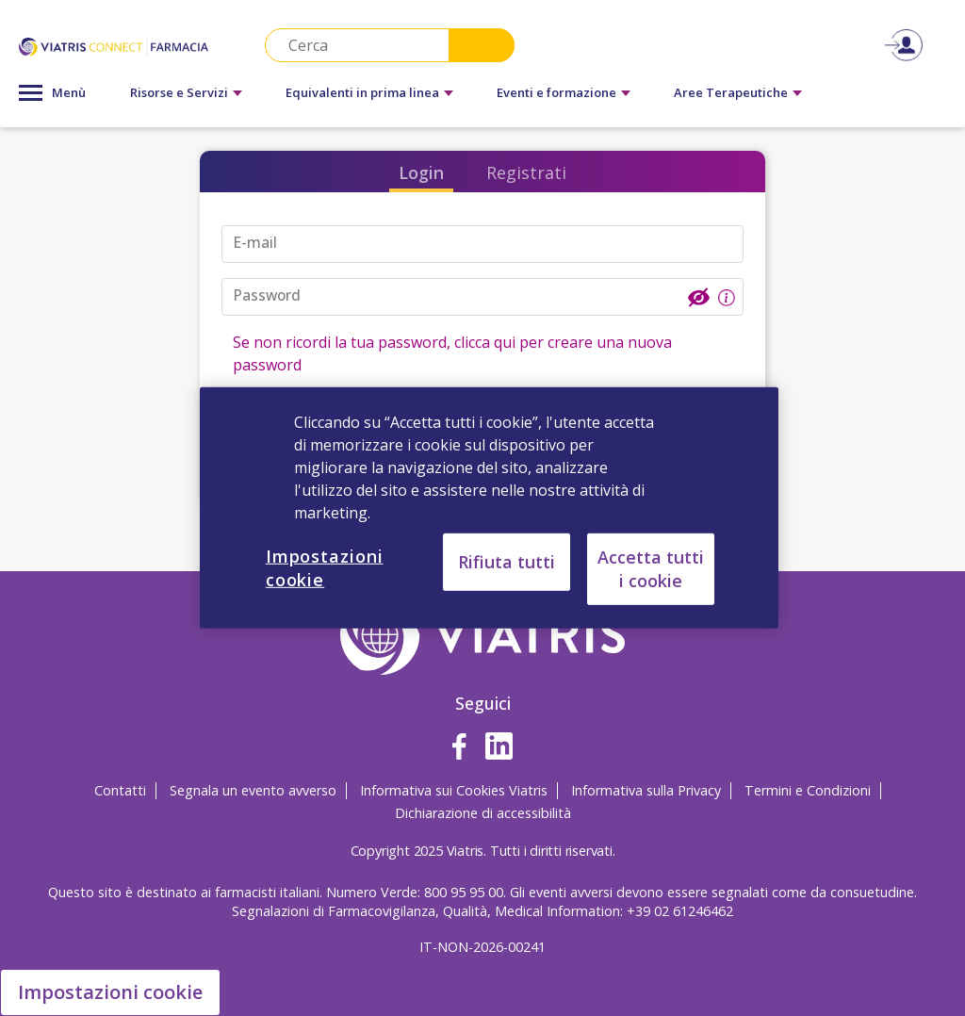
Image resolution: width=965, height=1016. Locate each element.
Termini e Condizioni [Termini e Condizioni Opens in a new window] (807, 790)
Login (421, 172)
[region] (489, 508)
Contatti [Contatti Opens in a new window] (120, 790)
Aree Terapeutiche (731, 92)
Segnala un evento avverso (253, 790)
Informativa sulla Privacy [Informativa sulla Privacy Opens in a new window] (646, 790)
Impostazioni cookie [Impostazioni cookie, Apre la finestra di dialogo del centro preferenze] (325, 568)
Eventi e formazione (556, 92)
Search (482, 45)
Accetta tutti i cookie (650, 569)
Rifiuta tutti (506, 561)
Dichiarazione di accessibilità (483, 813)
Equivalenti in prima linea (362, 92)
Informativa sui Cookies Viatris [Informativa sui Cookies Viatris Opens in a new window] (454, 790)
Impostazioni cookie (110, 992)
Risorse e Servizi (179, 92)
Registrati (526, 172)
